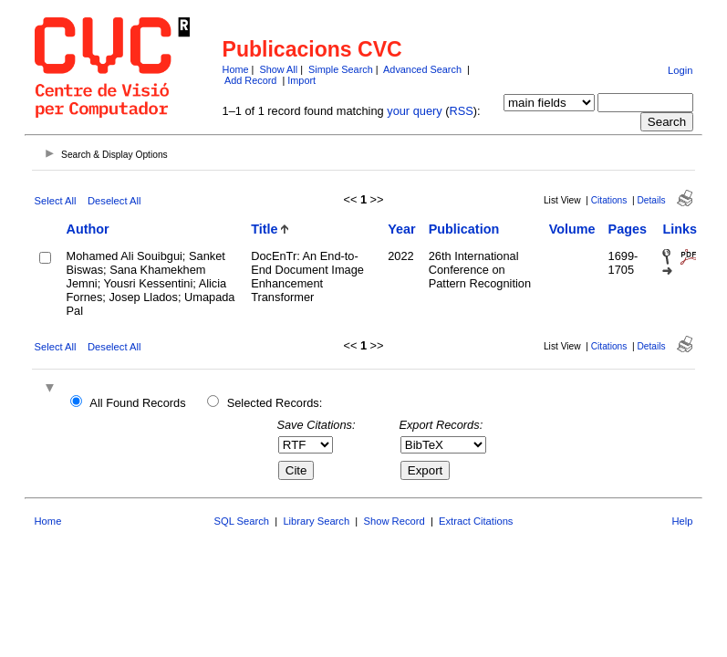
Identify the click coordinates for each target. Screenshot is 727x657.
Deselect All (114, 200)
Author (88, 229)
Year (401, 229)
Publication (464, 229)
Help (681, 521)
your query (414, 111)
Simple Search (340, 69)
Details (651, 200)
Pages (627, 229)
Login (680, 70)
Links (679, 229)
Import (301, 80)
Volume (572, 229)
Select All (56, 200)
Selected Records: (275, 403)
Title (264, 229)
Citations (609, 200)
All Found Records (137, 403)
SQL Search (242, 521)
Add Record (250, 80)
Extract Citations (476, 521)
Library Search (316, 521)
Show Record (394, 521)
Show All (278, 69)
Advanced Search (422, 69)
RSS (461, 111)
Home (236, 69)
